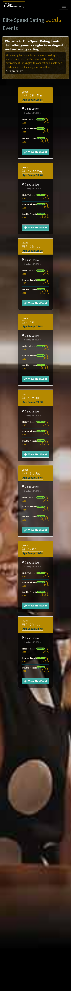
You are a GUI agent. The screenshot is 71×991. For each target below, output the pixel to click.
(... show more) (14, 71)
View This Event (35, 152)
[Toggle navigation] (63, 6)
